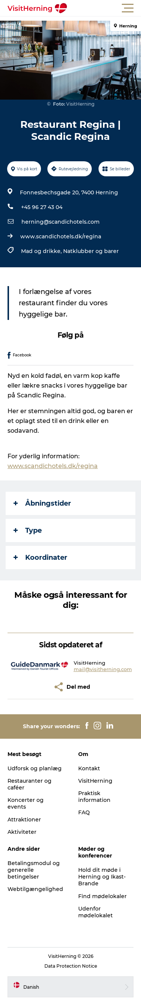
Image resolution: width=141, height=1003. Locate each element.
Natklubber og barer (91, 251)
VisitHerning (95, 780)
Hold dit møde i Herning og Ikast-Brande (102, 877)
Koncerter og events (26, 803)
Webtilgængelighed (35, 889)
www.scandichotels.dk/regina (60, 236)
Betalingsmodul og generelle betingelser (34, 870)
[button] (104, 8)
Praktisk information (94, 796)
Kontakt (89, 768)
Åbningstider (42, 503)
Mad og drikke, (42, 251)
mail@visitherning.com (103, 669)
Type (28, 530)
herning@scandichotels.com (60, 221)
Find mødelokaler (102, 896)
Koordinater (40, 557)
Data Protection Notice (70, 966)
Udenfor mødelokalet (95, 912)
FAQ (84, 812)
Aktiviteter (22, 832)
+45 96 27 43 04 (41, 207)
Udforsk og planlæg (35, 768)
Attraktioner (24, 819)
